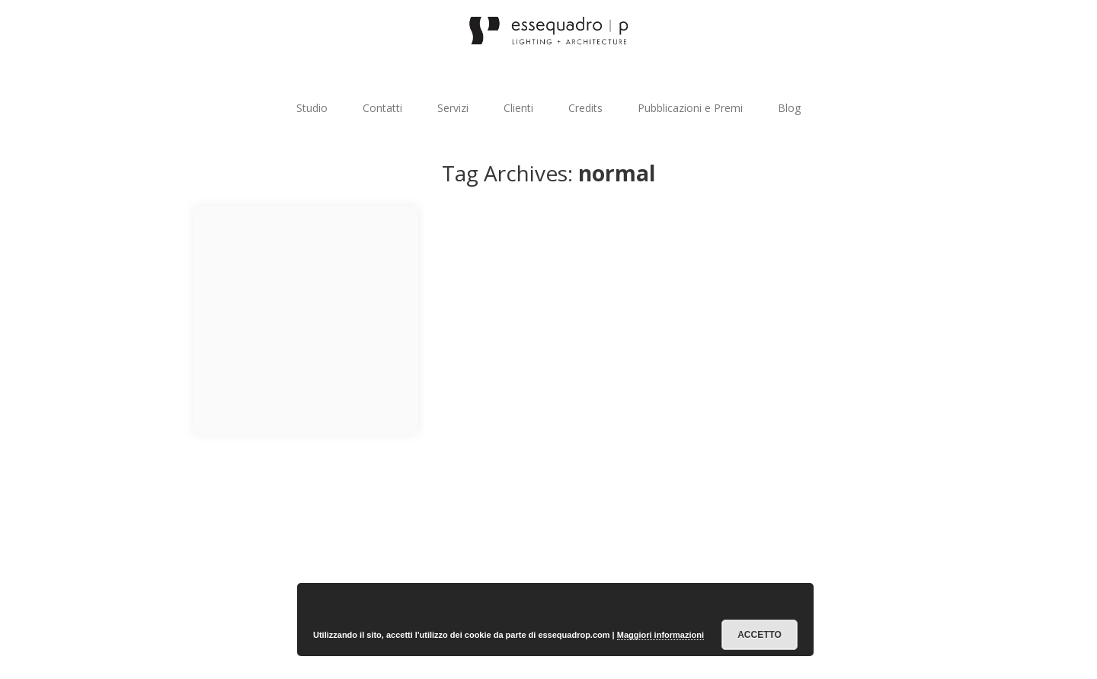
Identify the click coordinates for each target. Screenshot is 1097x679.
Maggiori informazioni (660, 634)
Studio (312, 108)
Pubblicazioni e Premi (690, 108)
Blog (789, 108)
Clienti (518, 108)
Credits (585, 108)
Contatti (382, 108)
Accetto (759, 634)
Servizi (453, 108)
